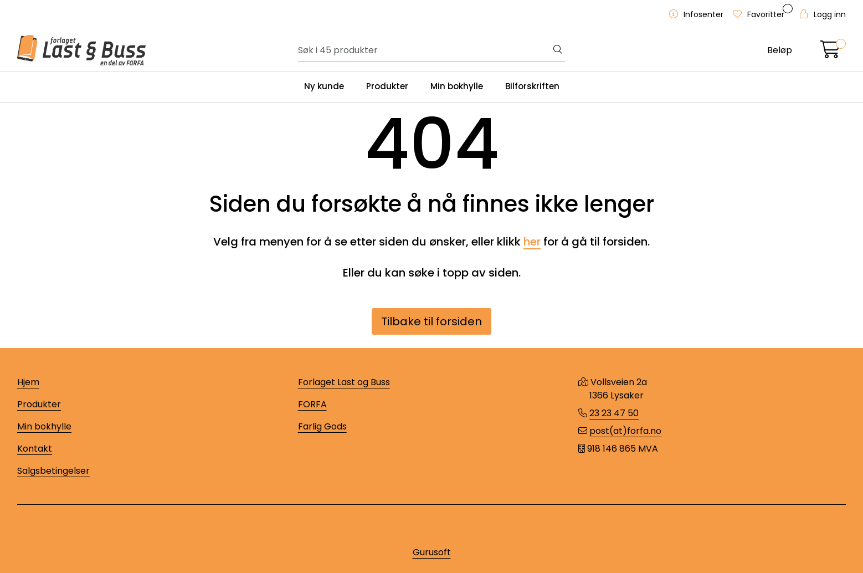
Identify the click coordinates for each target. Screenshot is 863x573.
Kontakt (34, 448)
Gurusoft (432, 552)
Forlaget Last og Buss (344, 382)
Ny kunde (324, 86)
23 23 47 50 (614, 413)
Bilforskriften (532, 86)
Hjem (28, 382)
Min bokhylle (456, 86)
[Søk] (425, 50)
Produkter (387, 86)
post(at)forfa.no (625, 430)
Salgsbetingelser (53, 470)
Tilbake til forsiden (431, 321)
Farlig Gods (322, 426)
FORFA (312, 404)
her (532, 241)
